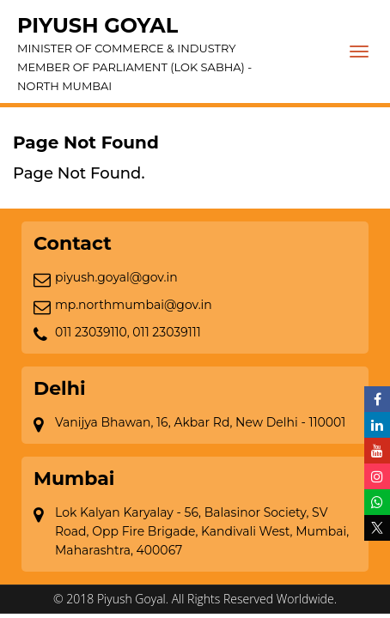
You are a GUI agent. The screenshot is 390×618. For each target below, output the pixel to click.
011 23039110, (92, 332)
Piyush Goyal (182, 54)
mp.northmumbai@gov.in (133, 304)
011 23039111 (166, 332)
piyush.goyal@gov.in (116, 277)
